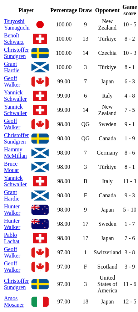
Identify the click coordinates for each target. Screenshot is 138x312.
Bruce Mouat (11, 167)
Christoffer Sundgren (16, 53)
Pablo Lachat (12, 238)
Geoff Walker (12, 81)
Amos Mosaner (14, 301)
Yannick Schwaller (15, 95)
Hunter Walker (12, 209)
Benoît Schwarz (14, 38)
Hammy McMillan (15, 152)
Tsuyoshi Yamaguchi (17, 24)
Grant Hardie (12, 67)
